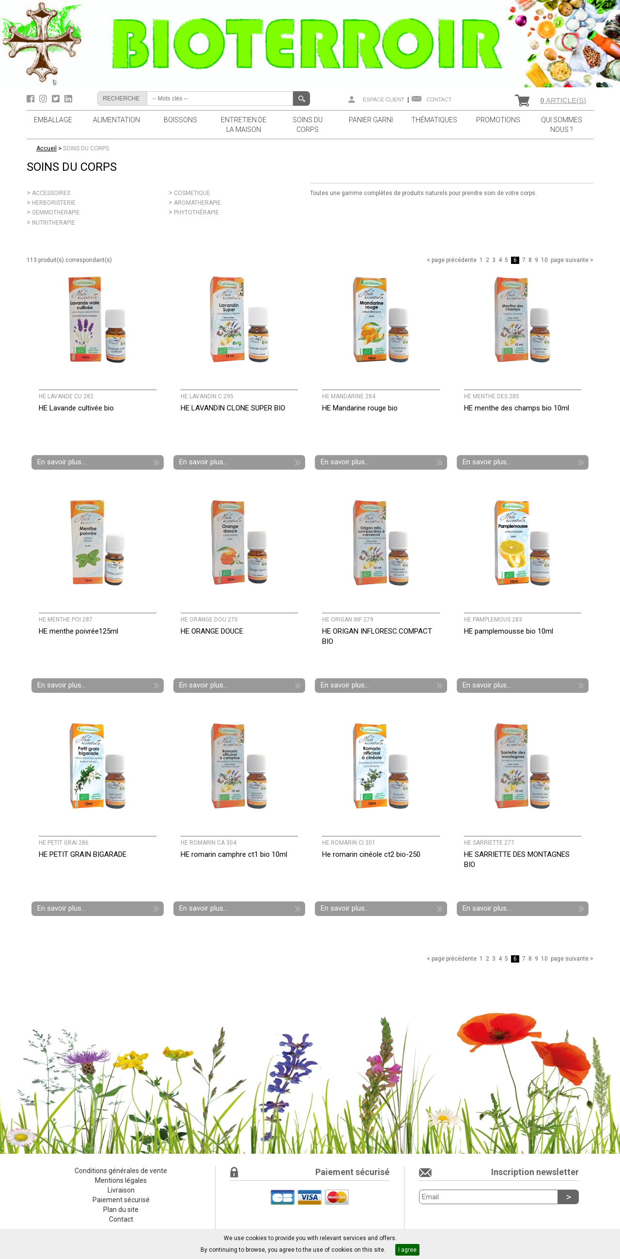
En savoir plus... (61, 462)
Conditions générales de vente (121, 1171)
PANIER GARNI (371, 120)
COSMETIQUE (192, 193)
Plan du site (121, 1209)
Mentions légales (121, 1180)
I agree (407, 1249)
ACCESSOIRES (51, 193)
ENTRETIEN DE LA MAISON (243, 124)
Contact (438, 99)
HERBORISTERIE (54, 202)
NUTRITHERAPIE (53, 222)
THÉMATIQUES (434, 120)
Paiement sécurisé (121, 1200)
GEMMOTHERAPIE (56, 212)
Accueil (46, 148)
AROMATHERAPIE (197, 202)
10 (544, 260)
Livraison (121, 1190)
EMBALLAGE (53, 120)
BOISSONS (180, 120)
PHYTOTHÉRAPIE (196, 212)
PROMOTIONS (498, 120)
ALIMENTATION (116, 120)
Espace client (383, 99)
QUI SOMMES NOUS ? (561, 124)
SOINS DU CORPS (308, 124)
